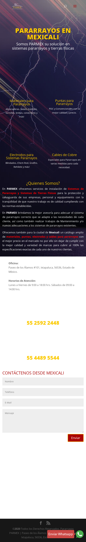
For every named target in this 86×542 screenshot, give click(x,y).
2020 (17, 529)
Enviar (75, 438)
